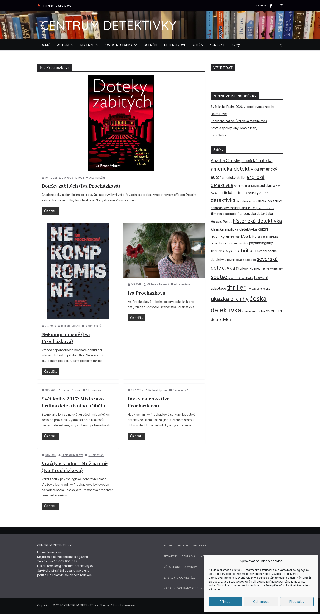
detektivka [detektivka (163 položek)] (223, 200)
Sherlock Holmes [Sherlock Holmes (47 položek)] (248, 268)
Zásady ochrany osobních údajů (191, 588)
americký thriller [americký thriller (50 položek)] (234, 178)
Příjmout (225, 602)
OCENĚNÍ (150, 45)
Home (168, 545)
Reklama (188, 556)
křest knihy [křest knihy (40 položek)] (248, 236)
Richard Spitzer (70, 325)
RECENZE (87, 45)
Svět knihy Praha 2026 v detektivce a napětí (242, 106)
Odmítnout (261, 602)
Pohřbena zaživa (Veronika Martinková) (239, 121)
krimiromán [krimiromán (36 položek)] (233, 236)
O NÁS (198, 45)
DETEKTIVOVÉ (175, 45)
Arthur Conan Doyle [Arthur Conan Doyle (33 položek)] (246, 185)
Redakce (170, 556)
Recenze (199, 545)
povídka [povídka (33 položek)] (243, 243)
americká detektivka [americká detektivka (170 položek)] (235, 169)
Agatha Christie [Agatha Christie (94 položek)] (225, 160)
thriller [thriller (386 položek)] (236, 287)
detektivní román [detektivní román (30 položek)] (246, 201)
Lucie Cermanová (73, 177)
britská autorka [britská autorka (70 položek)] (233, 192)
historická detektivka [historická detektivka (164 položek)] (257, 221)
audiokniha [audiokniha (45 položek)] (267, 185)
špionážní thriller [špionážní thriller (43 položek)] (253, 311)
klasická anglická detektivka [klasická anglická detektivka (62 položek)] (234, 229)
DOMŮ (45, 45)
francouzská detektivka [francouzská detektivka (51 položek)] (255, 214)
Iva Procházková (146, 293)
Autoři (182, 545)
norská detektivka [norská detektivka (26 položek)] (267, 237)
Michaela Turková (158, 284)
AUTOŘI (63, 45)
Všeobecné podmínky (180, 566)
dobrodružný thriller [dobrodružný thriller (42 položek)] (225, 208)
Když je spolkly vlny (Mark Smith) (234, 128)
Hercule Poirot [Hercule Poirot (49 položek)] (221, 222)
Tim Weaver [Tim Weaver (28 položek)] (253, 288)
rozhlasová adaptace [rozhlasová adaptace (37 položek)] (241, 259)
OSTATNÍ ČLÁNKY (119, 45)
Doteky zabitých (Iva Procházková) (81, 186)
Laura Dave (63, 5)
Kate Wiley (218, 135)
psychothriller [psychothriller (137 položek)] (238, 250)
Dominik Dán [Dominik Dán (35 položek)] (247, 208)
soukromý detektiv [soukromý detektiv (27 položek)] (272, 268)
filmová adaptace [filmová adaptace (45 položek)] (223, 213)
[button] (71, 45)
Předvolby (296, 602)
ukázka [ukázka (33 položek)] (265, 288)
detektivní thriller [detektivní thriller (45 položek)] (270, 201)
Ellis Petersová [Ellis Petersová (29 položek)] (265, 208)
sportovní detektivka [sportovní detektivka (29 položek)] (240, 278)
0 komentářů (95, 177)
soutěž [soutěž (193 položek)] (219, 277)
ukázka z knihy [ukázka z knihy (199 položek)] (230, 299)
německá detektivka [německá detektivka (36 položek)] (224, 243)
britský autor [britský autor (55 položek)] (258, 193)
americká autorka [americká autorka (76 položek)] (256, 160)
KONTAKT (217, 45)
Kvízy (236, 45)
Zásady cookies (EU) (180, 577)
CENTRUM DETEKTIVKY (108, 25)
